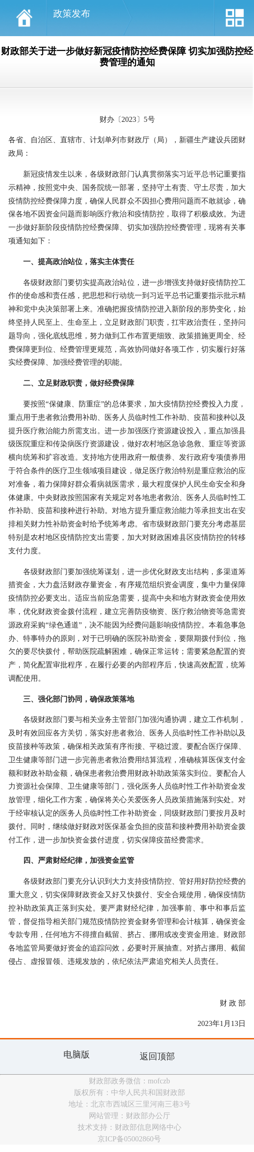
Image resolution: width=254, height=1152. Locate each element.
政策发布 (71, 13)
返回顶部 (157, 1056)
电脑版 (76, 1054)
